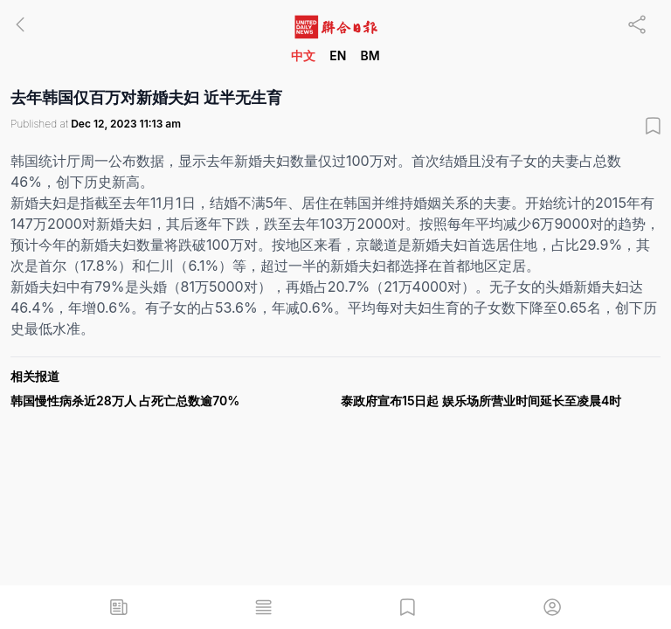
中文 (303, 55)
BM (369, 55)
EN (337, 55)
